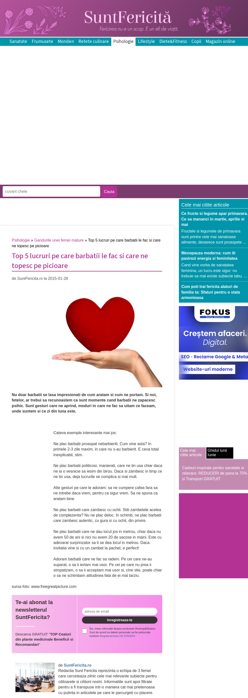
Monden (66, 41)
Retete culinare (93, 41)
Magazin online (220, 41)
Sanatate (18, 41)
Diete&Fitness (173, 41)
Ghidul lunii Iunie (217, 452)
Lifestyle (146, 41)
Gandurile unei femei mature (59, 240)
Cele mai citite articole (191, 452)
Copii (196, 41)
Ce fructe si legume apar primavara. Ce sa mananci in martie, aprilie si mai (214, 219)
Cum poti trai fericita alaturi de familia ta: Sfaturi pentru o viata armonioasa (210, 292)
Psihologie (123, 41)
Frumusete (42, 41)
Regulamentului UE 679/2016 (117, 635)
